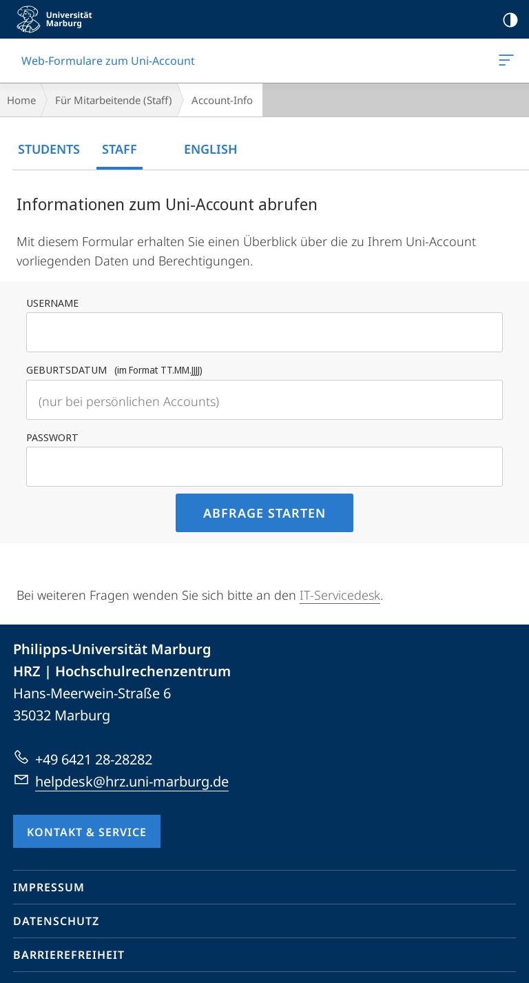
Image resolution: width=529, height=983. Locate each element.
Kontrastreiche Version (506, 20)
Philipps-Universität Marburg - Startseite (59, 19)
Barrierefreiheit (69, 954)
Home (21, 100)
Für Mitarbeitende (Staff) (113, 100)
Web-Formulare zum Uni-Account (504, 62)
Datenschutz (56, 921)
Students (49, 149)
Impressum (49, 887)
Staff (119, 149)
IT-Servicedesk (340, 595)
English (211, 149)
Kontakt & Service (87, 832)
